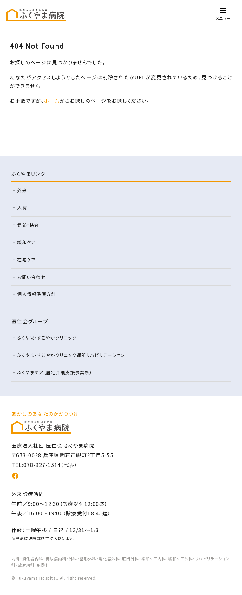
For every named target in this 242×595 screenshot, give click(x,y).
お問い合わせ (31, 277)
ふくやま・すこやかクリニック (46, 337)
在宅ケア (26, 259)
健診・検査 (28, 225)
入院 (22, 207)
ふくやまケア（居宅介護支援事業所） (54, 372)
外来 (22, 190)
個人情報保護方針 (36, 294)
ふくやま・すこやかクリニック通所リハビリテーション (71, 355)
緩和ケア (26, 242)
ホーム (52, 100)
